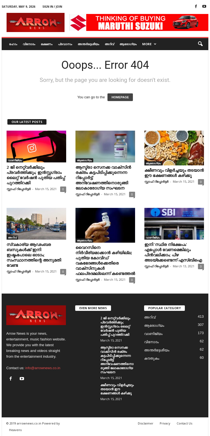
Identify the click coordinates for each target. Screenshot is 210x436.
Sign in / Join (52, 6)
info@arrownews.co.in (42, 368)
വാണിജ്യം (15, 160)
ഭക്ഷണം (46, 44)
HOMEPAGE (120, 97)
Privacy (165, 423)
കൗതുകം (151, 358)
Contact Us (184, 423)
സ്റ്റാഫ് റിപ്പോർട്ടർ (19, 189)
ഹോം (13, 44)
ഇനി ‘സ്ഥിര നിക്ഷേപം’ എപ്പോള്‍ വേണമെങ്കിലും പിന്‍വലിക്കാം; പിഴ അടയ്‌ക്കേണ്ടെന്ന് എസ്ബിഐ (173, 252)
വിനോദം (29, 44)
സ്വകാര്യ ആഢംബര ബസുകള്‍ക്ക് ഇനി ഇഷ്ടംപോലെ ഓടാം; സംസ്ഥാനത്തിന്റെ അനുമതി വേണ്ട (34, 255)
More (149, 44)
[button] (200, 44)
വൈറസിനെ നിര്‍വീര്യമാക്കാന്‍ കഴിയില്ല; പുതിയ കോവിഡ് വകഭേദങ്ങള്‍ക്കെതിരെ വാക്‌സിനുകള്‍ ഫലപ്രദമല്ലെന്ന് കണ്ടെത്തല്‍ (105, 260)
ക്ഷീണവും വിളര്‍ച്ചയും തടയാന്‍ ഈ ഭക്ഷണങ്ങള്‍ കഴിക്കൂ (174, 172)
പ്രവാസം (65, 44)
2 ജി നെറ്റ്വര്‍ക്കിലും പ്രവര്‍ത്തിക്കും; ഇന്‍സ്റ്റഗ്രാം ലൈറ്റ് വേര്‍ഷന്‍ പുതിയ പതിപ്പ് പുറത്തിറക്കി (36, 174)
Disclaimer (145, 423)
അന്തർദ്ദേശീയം (88, 44)
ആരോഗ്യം (128, 44)
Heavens (15, 430)
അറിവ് (109, 44)
